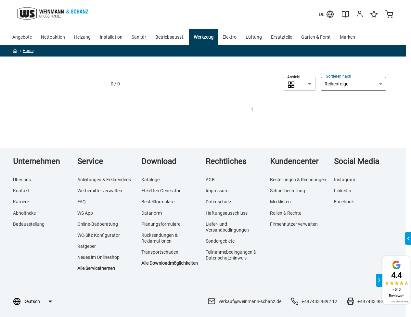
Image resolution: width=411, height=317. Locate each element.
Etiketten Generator (161, 190)
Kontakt (21, 190)
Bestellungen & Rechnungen (298, 179)
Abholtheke (24, 213)
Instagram (344, 179)
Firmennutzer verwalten (294, 224)
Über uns (22, 179)
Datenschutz (218, 201)
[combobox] (299, 84)
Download (158, 161)
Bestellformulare (157, 201)
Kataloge (150, 179)
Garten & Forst (316, 37)
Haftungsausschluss (227, 213)
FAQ (81, 201)
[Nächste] (260, 110)
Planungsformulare (160, 224)
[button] (299, 83)
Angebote (22, 37)
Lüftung (254, 37)
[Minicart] (389, 14)
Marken (347, 37)
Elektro (230, 37)
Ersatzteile (281, 37)
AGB (210, 179)
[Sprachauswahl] (37, 301)
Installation (111, 37)
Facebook (344, 201)
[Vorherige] (244, 110)
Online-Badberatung (97, 224)
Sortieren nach (338, 76)
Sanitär (139, 37)
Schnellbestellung (287, 190)
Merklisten (280, 201)
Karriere (21, 201)
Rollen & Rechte (285, 213)
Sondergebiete (220, 241)
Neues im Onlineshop (98, 257)
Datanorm (151, 213)
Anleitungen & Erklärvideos (104, 179)
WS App (85, 213)
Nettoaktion (53, 37)
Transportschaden (159, 252)
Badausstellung (29, 224)
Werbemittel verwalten (99, 190)
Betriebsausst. (170, 37)
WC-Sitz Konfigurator (98, 235)
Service (90, 161)
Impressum (217, 190)
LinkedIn (342, 190)
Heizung (82, 37)
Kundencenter (294, 161)
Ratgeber (86, 246)
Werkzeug (203, 37)
